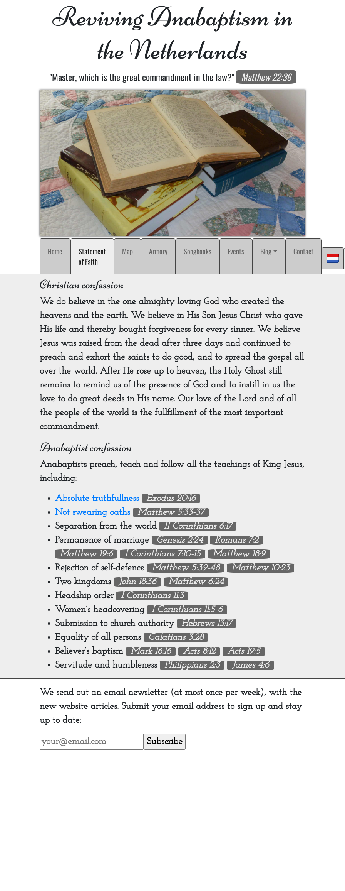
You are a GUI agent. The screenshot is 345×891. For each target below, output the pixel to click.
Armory (158, 251)
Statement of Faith (94, 256)
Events (236, 251)
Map (127, 251)
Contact (303, 251)
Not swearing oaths (92, 512)
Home (55, 251)
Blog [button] (265, 251)
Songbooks (197, 251)
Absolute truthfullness (97, 498)
